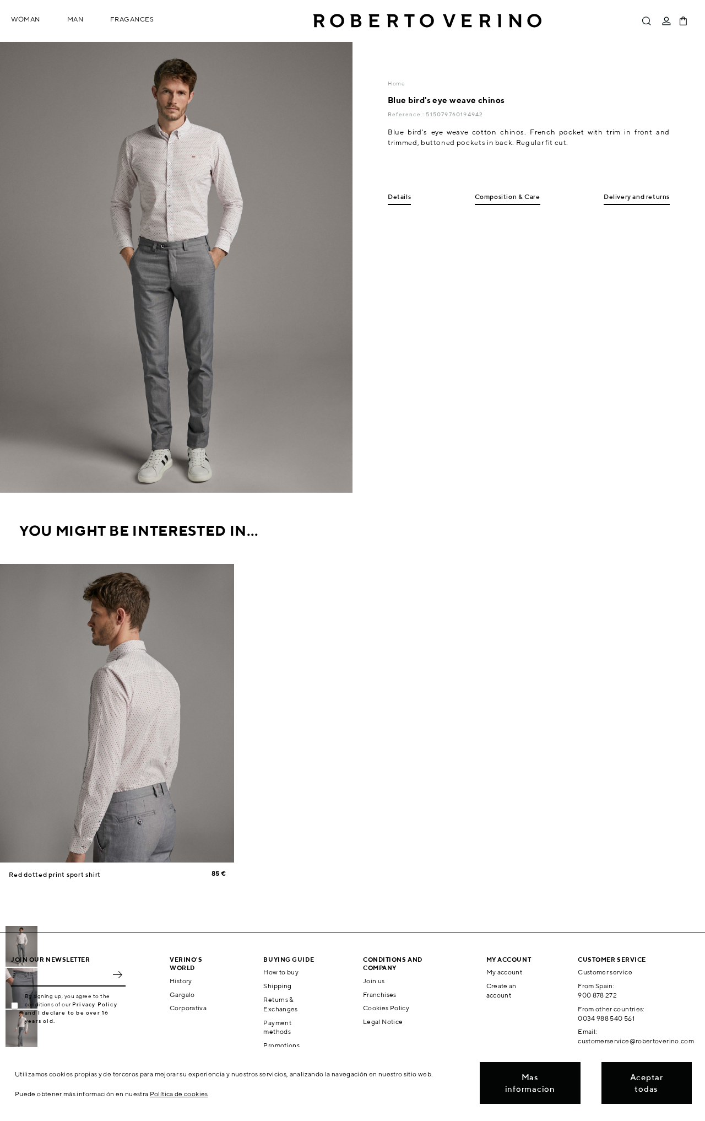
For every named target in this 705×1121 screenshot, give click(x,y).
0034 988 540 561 (606, 1018)
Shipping (277, 986)
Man (75, 19)
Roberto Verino (427, 21)
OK (117, 974)
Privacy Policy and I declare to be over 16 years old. (71, 1012)
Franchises (380, 994)
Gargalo (182, 994)
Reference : (407, 114)
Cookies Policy (386, 1008)
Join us (374, 981)
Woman (25, 19)
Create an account (501, 990)
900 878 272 (597, 995)
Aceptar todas (646, 1083)
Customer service (605, 972)
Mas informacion (530, 1083)
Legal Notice (383, 1021)
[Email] (60, 974)
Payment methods (277, 1027)
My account (504, 972)
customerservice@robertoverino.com (636, 1041)
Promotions (281, 1045)
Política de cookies (179, 1094)
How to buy (281, 972)
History (181, 981)
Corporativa (188, 1008)
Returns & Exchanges (280, 1004)
